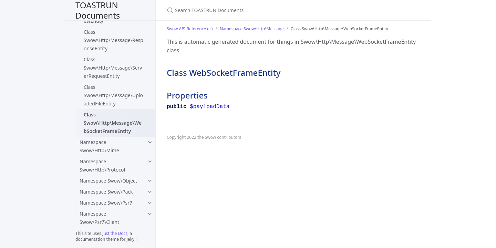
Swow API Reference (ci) (190, 29)
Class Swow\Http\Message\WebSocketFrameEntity (113, 122)
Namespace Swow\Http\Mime (99, 146)
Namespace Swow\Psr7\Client (99, 217)
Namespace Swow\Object (108, 180)
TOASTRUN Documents (97, 10)
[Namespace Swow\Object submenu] (149, 180)
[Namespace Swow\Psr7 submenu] (149, 202)
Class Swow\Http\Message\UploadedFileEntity (113, 95)
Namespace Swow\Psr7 (106, 202)
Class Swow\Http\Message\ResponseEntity (113, 40)
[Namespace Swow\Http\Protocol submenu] (149, 161)
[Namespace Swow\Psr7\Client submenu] (149, 213)
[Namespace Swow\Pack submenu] (149, 191)
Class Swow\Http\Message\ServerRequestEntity (113, 67)
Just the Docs (114, 233)
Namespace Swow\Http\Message (252, 29)
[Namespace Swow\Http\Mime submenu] (149, 142)
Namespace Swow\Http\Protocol (102, 165)
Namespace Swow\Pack (106, 191)
